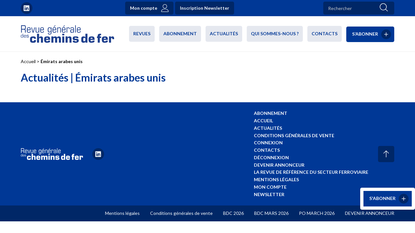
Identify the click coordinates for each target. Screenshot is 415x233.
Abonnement (180, 33)
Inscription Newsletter (204, 8)
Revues (141, 33)
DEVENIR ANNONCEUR (369, 213)
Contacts (325, 33)
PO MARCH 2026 (317, 213)
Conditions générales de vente (294, 135)
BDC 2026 (233, 213)
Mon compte (143, 8)
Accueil (28, 61)
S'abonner (382, 198)
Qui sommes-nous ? (275, 33)
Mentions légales (276, 179)
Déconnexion (271, 157)
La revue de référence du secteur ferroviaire (311, 172)
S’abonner (365, 33)
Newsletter (269, 194)
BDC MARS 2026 (271, 213)
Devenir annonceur (279, 165)
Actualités (224, 33)
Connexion (268, 142)
